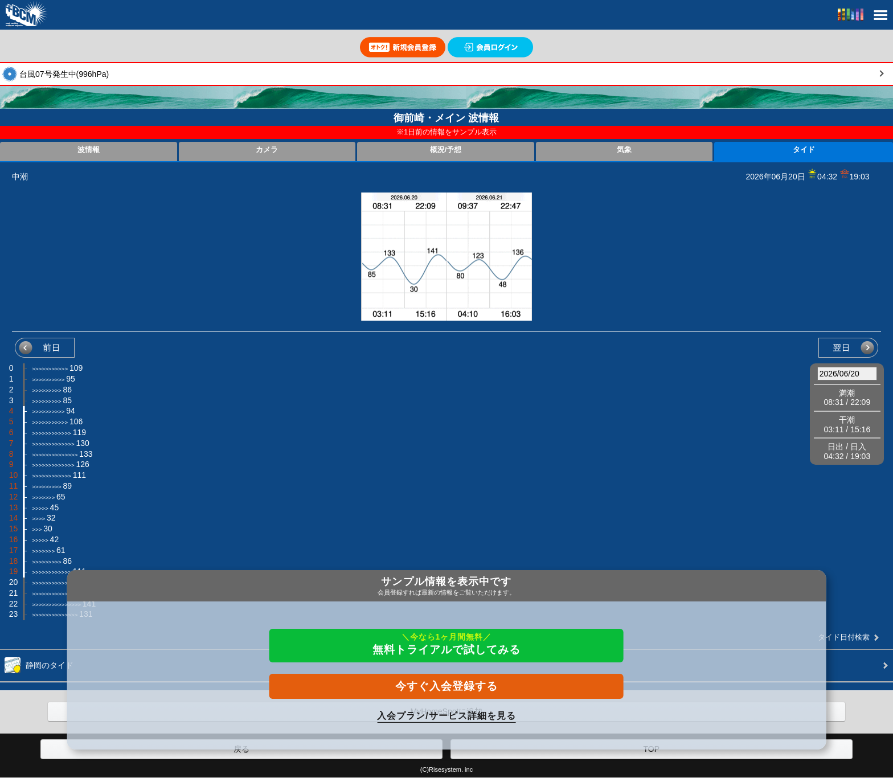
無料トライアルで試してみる (446, 644)
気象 (624, 150)
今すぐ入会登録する (446, 686)
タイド (804, 150)
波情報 (88, 150)
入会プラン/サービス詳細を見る (446, 715)
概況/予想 (446, 150)
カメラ (267, 150)
